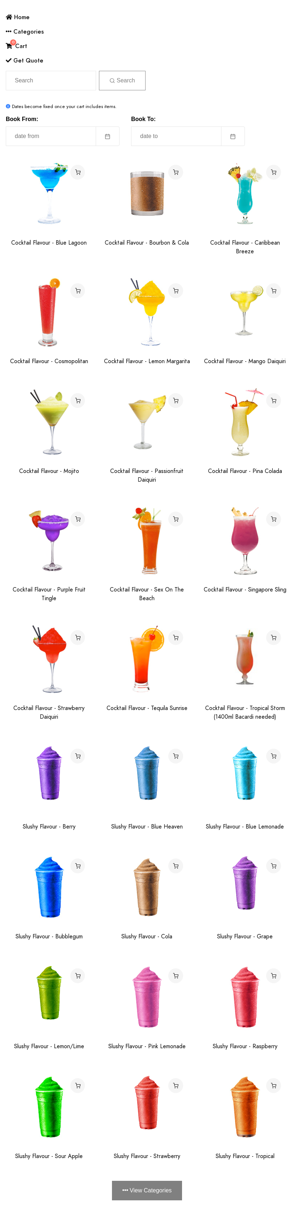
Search (122, 80)
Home (18, 17)
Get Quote (24, 60)
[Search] (51, 80)
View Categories (147, 1190)
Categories (25, 31)
